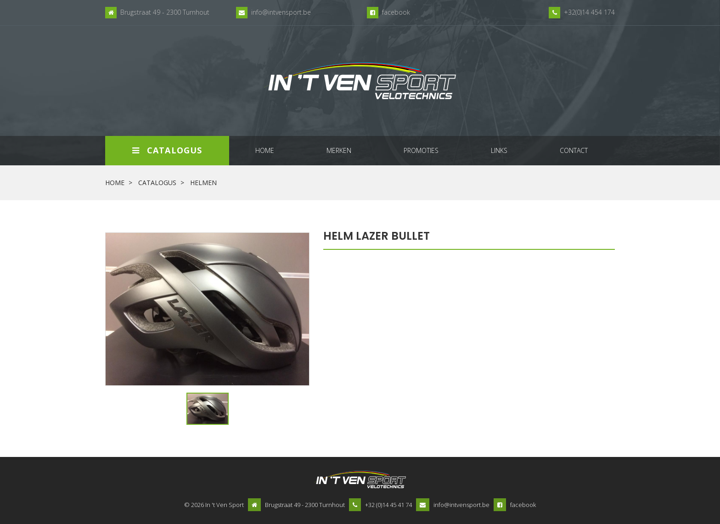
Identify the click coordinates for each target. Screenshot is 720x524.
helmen (203, 182)
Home (114, 182)
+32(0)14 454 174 (589, 12)
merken (338, 150)
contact (574, 150)
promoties (421, 150)
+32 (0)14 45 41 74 (388, 505)
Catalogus (167, 150)
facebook (396, 12)
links (499, 150)
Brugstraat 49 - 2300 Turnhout (164, 12)
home (264, 150)
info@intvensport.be (281, 12)
